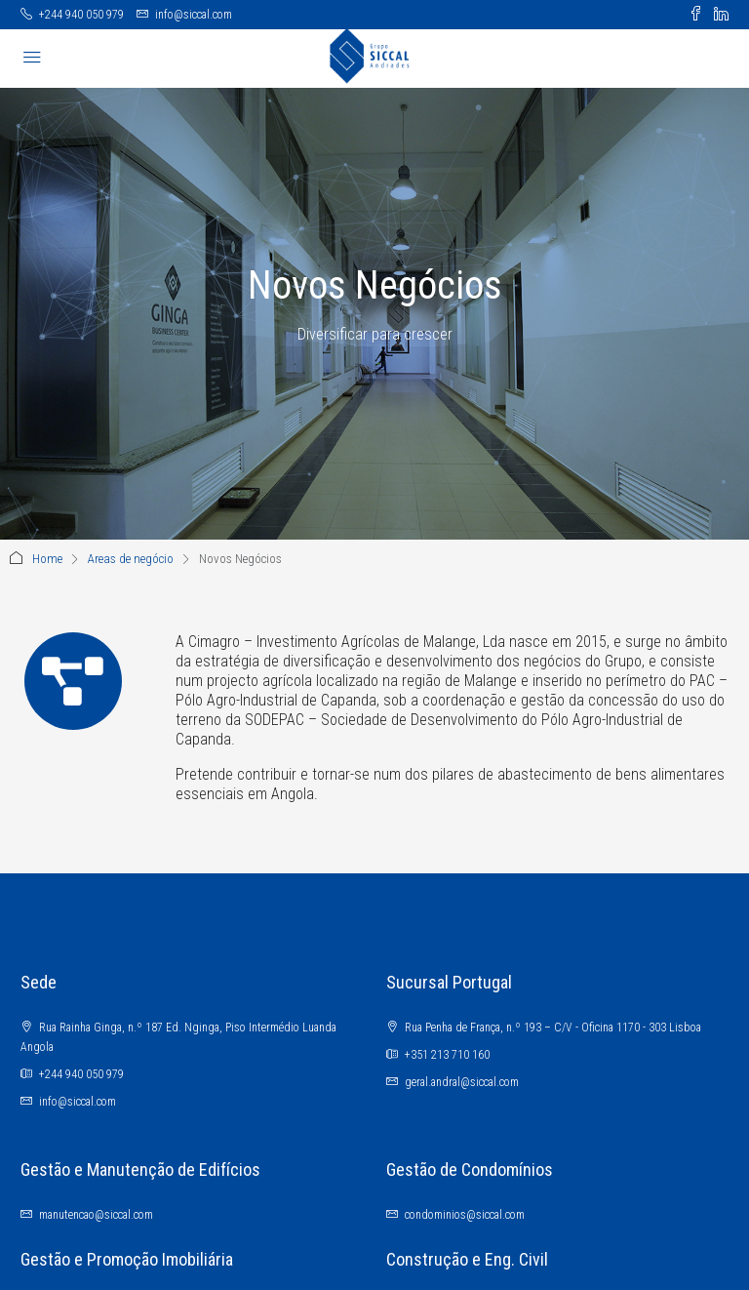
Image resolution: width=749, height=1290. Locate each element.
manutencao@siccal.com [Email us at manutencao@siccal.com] (96, 1215)
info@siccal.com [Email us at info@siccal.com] (77, 1102)
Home (47, 558)
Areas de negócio (131, 558)
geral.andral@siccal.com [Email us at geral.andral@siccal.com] (462, 1082)
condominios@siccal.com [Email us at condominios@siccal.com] (465, 1215)
